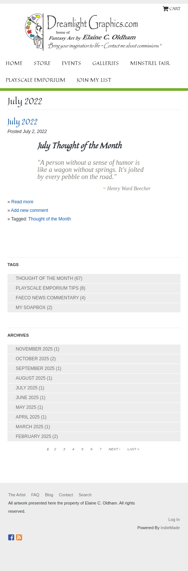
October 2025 (32, 358)
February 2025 (33, 436)
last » (133, 449)
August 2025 (31, 378)
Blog (49, 495)
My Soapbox (31, 307)
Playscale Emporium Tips (47, 288)
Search (85, 495)
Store (42, 63)
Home (14, 63)
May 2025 (26, 407)
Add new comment (29, 210)
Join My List (94, 80)
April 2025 (28, 417)
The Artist (16, 495)
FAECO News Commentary (47, 297)
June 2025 (27, 397)
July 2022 (22, 121)
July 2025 (26, 388)
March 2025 (29, 426)
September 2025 (35, 368)
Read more (22, 201)
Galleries (105, 63)
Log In (174, 519)
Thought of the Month (49, 219)
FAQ (35, 495)
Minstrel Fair (150, 63)
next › (114, 449)
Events (71, 63)
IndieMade (170, 527)
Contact (66, 495)
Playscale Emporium (35, 80)
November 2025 (34, 349)
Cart (175, 8)
